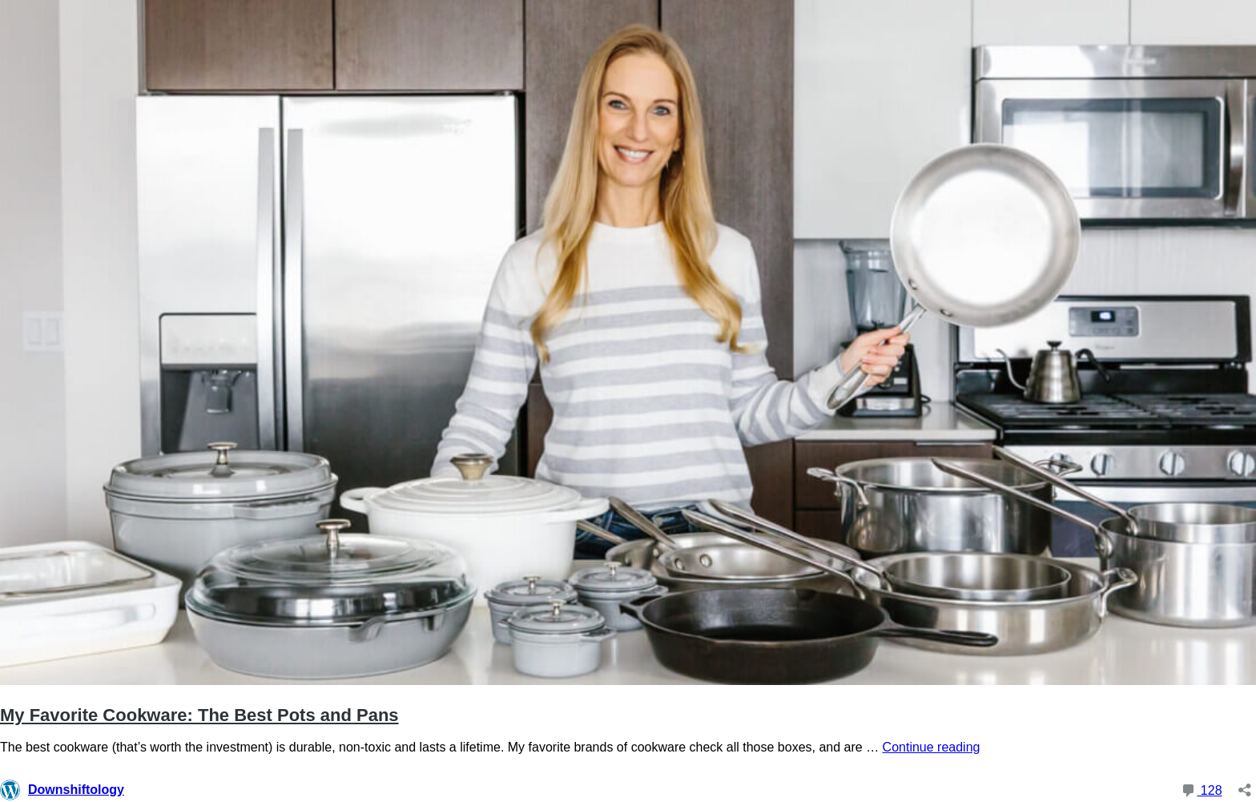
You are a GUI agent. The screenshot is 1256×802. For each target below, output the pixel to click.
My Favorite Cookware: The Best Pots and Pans (199, 715)
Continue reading (931, 747)
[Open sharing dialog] (1245, 784)
